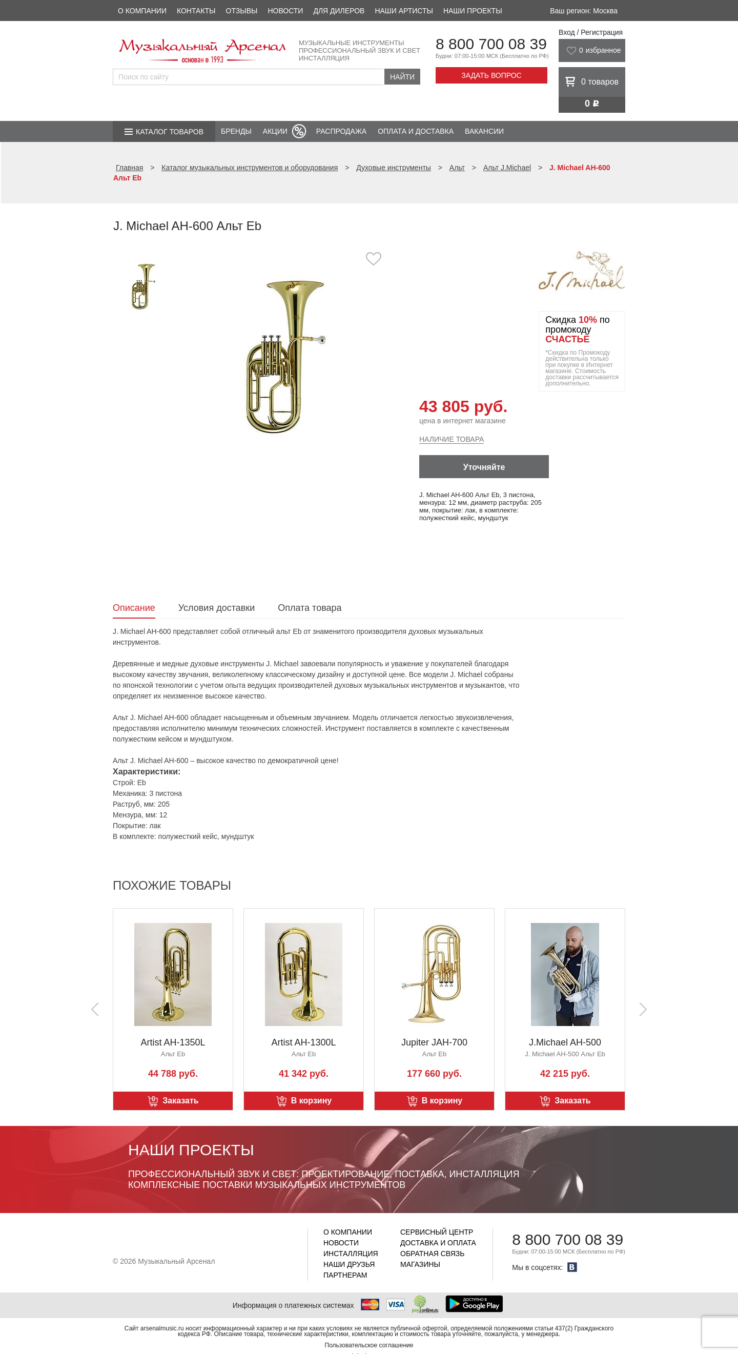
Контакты (196, 11)
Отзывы (242, 11)
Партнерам (345, 1275)
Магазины (420, 1264)
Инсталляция (350, 1253)
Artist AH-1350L (172, 1042)
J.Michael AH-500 (565, 1042)
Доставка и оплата (438, 1243)
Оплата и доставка (416, 131)
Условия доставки (216, 608)
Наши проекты (472, 11)
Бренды (236, 131)
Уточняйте (484, 467)
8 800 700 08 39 (491, 43)
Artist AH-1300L (303, 1042)
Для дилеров (338, 11)
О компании (142, 11)
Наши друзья (349, 1264)
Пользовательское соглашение (369, 1345)
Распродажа (341, 131)
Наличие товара (451, 439)
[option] (285, 356)
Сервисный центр (436, 1232)
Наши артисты (404, 11)
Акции (275, 131)
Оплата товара (309, 608)
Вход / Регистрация (591, 32)
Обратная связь (432, 1253)
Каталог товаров (169, 132)
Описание (134, 608)
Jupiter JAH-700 (434, 1042)
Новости (285, 11)
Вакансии (484, 131)
